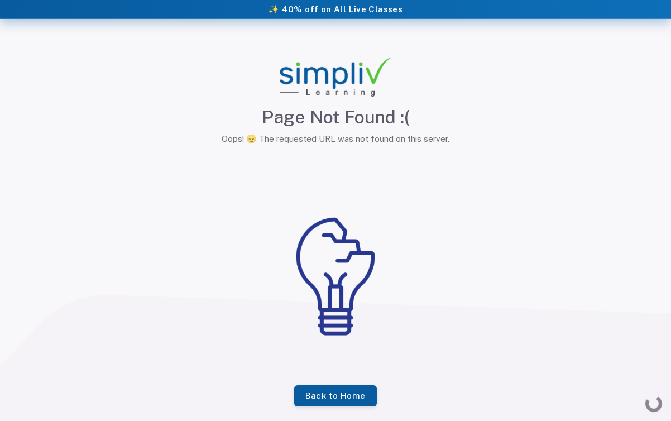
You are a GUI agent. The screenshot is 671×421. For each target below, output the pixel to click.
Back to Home (335, 395)
